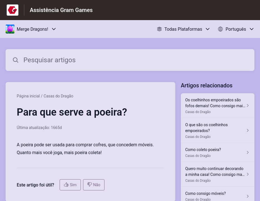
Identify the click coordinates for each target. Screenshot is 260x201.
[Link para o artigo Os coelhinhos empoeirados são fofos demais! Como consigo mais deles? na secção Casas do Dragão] (217, 105)
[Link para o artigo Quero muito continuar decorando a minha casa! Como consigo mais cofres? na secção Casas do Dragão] (217, 174)
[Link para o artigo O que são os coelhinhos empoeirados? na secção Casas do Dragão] (217, 130)
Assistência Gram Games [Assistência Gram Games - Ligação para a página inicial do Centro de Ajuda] (61, 10)
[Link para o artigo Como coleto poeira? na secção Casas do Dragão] (217, 152)
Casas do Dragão (58, 96)
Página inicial (28, 96)
